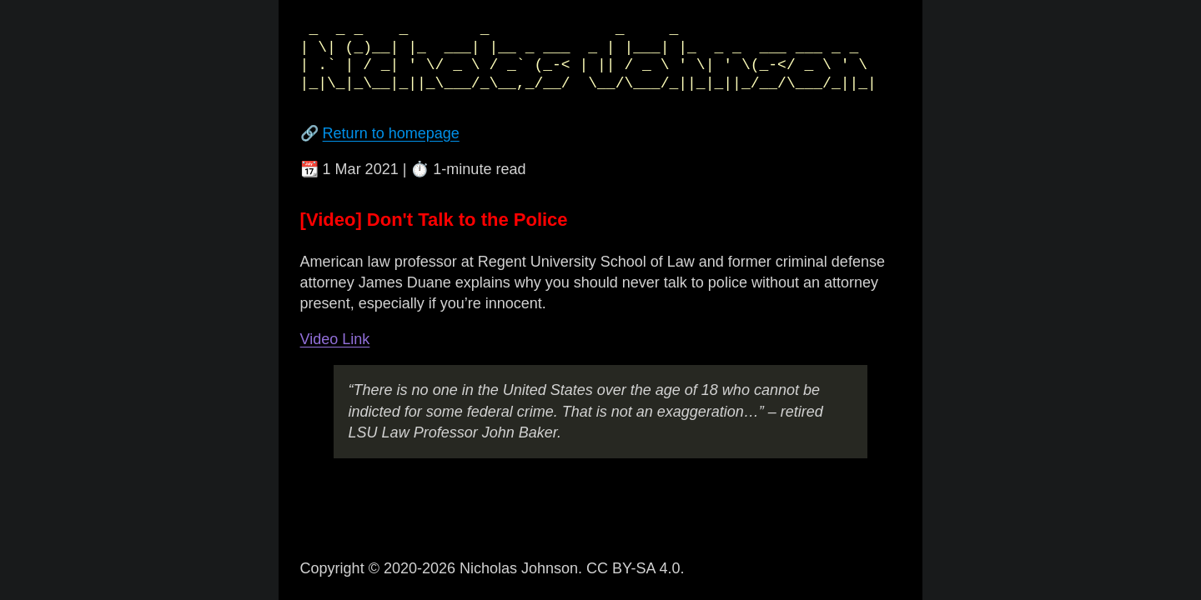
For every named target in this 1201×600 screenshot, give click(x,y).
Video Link (335, 339)
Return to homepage (391, 133)
